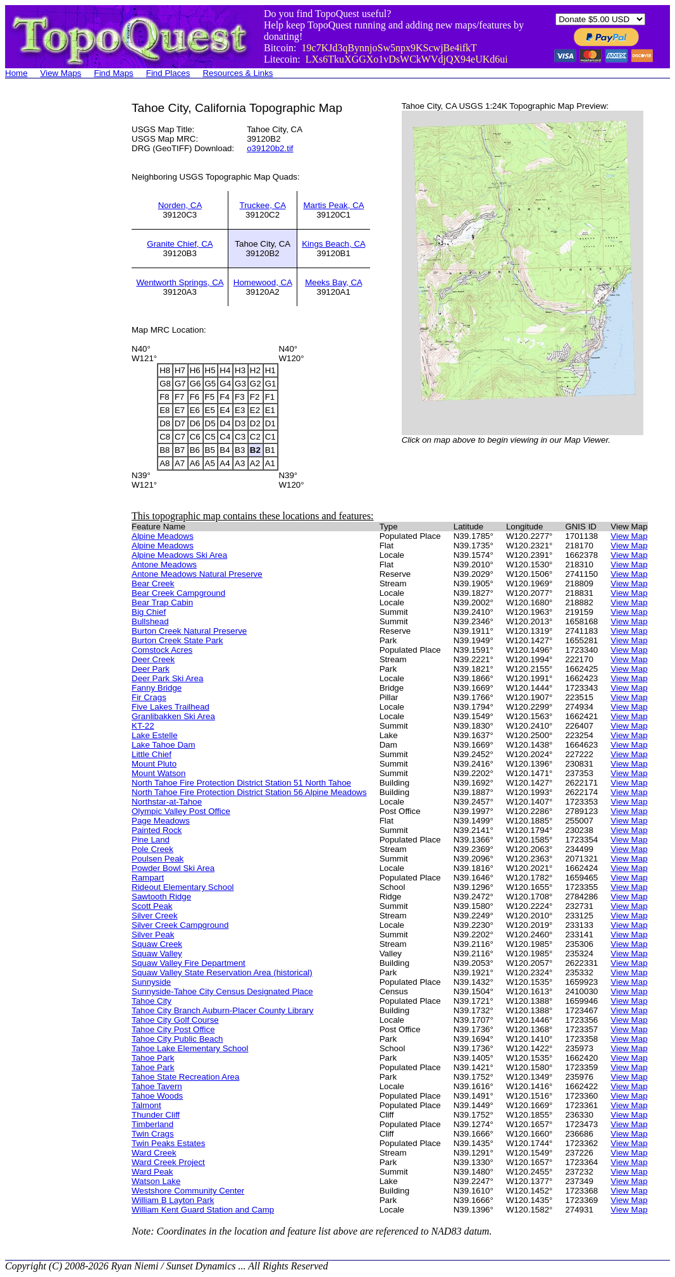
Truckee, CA (263, 205)
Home (16, 73)
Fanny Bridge (157, 688)
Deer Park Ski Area (167, 678)
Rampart (148, 877)
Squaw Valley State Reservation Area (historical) (222, 972)
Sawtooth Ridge (161, 896)
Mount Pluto (154, 763)
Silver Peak (153, 934)
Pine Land (151, 839)
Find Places (168, 73)
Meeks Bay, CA (333, 282)
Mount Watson (158, 773)
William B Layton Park (173, 1200)
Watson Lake (156, 1181)
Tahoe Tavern (157, 1086)
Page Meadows (161, 820)
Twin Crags (153, 1133)
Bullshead (150, 621)
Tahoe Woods (157, 1096)
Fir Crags (149, 697)
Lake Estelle (155, 735)
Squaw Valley (157, 953)
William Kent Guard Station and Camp (203, 1209)
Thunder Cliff (156, 1115)
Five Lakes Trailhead (170, 707)
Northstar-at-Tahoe (167, 801)
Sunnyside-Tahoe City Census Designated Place (222, 991)
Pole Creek (152, 849)
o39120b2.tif (270, 148)
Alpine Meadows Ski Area (179, 555)
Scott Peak (152, 906)
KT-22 (143, 726)
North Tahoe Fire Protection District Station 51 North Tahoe (241, 782)
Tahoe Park (153, 1058)
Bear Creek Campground (178, 593)
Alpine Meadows (163, 536)
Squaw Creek (157, 944)
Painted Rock (157, 830)
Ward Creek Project (168, 1162)
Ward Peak (152, 1171)
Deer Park (151, 669)
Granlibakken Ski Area (173, 716)
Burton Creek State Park (177, 640)
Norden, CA (180, 205)
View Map (628, 536)
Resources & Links (237, 73)
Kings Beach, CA (333, 244)
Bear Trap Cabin (162, 602)
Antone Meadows (164, 564)
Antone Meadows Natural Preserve (197, 574)
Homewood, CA (262, 282)
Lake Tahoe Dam (163, 745)
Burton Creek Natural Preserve (189, 631)
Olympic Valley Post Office (181, 811)
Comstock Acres (162, 650)
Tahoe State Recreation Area (185, 1077)
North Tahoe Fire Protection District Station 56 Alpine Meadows (249, 792)
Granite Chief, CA (180, 244)
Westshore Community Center (188, 1190)
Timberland (152, 1124)
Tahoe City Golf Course (175, 1020)
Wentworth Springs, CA (179, 282)
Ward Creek (154, 1152)
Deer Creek (153, 659)
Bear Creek (153, 583)
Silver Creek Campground (180, 925)
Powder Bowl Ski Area (173, 868)
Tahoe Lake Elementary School (190, 1048)
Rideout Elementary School (183, 887)
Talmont (146, 1105)
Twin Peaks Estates (168, 1143)
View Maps (61, 73)
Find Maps (113, 73)
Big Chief (149, 612)
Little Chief (151, 754)
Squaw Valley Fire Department (188, 963)
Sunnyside (151, 982)
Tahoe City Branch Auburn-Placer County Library (222, 1010)
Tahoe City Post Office (173, 1029)
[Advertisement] (55, 291)
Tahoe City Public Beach (177, 1039)
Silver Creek (155, 915)
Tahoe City (151, 1001)
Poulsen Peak (157, 858)
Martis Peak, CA (333, 205)
